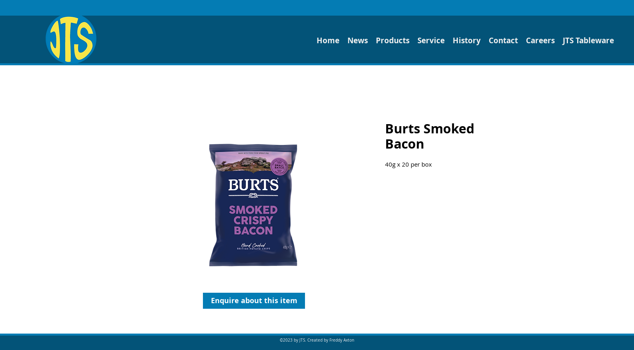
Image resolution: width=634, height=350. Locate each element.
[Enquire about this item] (254, 301)
